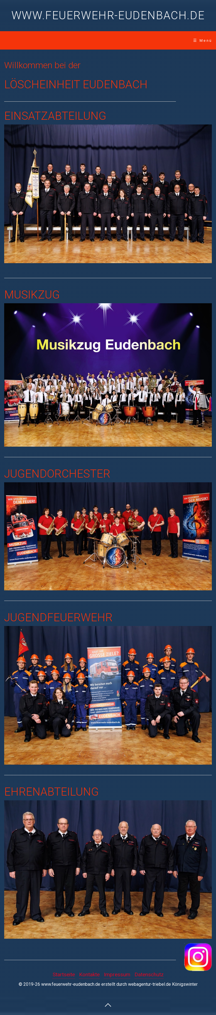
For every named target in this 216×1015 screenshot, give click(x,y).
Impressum (117, 974)
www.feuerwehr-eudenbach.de (108, 15)
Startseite (64, 974)
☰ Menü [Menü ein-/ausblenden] (202, 40)
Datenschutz (149, 974)
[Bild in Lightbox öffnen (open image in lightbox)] (108, 869)
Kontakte (89, 974)
